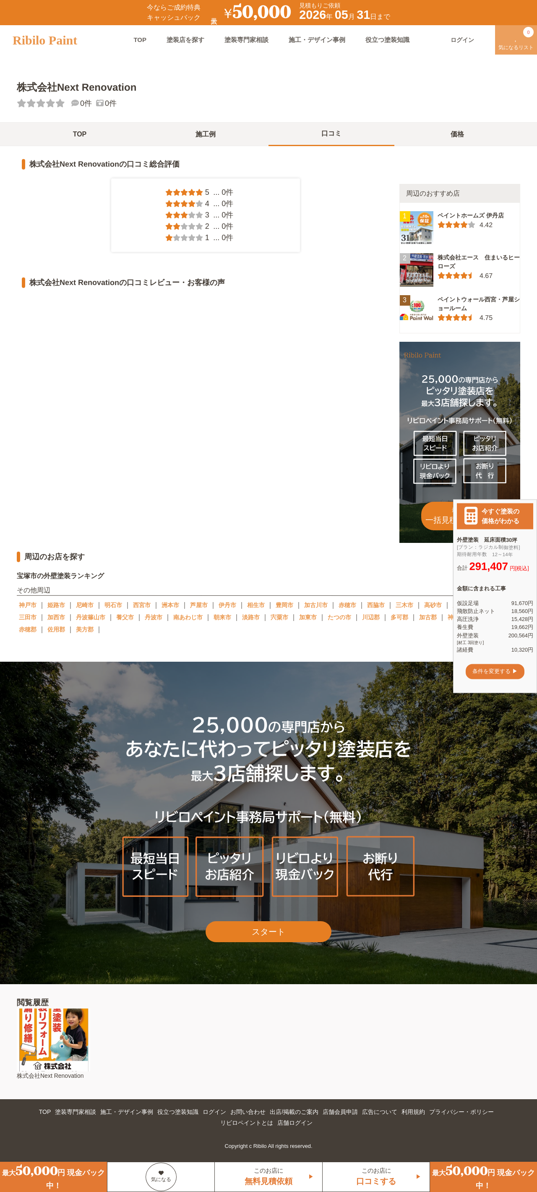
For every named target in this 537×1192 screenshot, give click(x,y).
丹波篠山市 (90, 617)
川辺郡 (371, 617)
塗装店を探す (185, 39)
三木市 (404, 605)
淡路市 (251, 617)
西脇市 (376, 605)
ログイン (214, 1111)
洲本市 (170, 605)
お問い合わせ (248, 1111)
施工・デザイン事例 (317, 39)
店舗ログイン (295, 1122)
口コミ (331, 133)
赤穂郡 (27, 629)
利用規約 (413, 1111)
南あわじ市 (188, 617)
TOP (139, 39)
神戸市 (27, 605)
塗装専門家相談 (246, 39)
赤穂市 (347, 605)
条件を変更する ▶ (495, 671)
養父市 (125, 617)
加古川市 (316, 605)
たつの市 (339, 617)
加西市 (56, 617)
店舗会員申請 (340, 1111)
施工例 (206, 134)
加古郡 (428, 617)
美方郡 (85, 629)
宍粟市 (279, 617)
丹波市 (153, 617)
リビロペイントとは (246, 1122)
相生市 (256, 605)
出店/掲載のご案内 (294, 1111)
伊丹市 (227, 605)
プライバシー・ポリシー (461, 1111)
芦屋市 (199, 605)
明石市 (113, 605)
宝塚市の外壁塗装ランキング (60, 575)
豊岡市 (284, 605)
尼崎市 (85, 605)
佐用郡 (56, 629)
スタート (268, 931)
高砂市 (433, 605)
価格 (457, 134)
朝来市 (222, 617)
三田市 (27, 617)
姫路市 (56, 605)
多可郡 (399, 617)
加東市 (308, 617)
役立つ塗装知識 (387, 39)
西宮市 (142, 605)
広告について (379, 1111)
